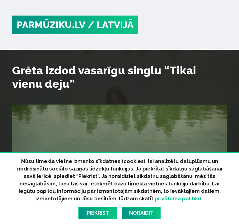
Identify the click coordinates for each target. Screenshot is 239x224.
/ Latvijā (110, 24)
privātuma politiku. (178, 199)
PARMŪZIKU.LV (51, 24)
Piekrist (98, 213)
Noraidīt (141, 213)
